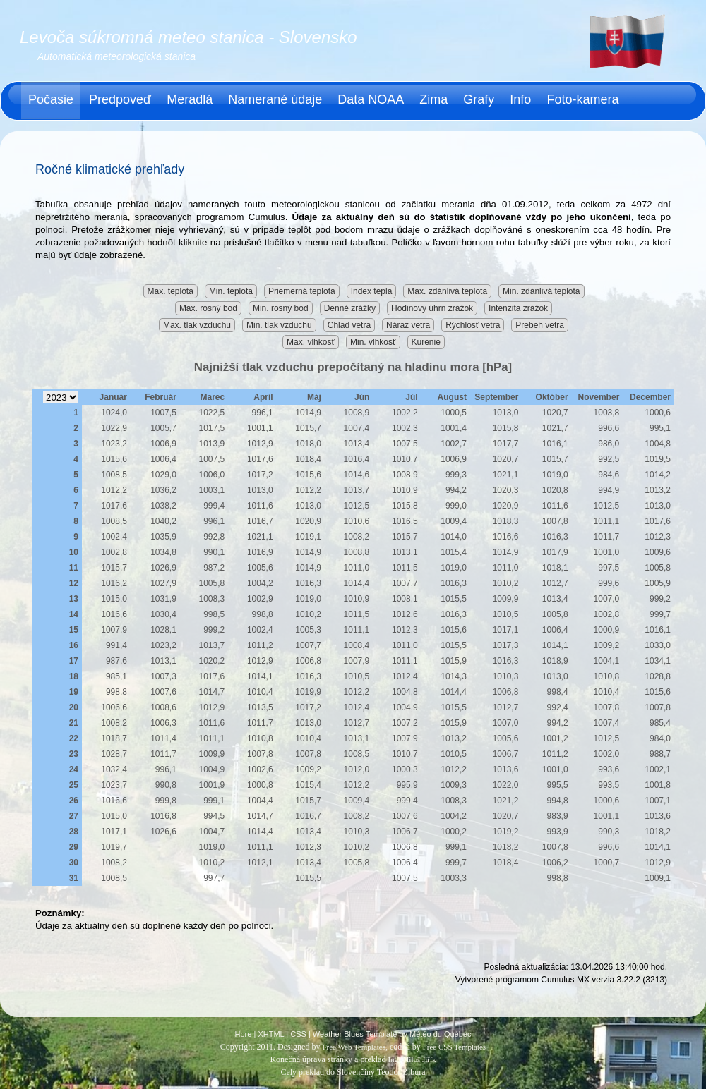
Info (520, 99)
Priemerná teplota (301, 291)
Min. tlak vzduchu (279, 325)
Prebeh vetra (539, 325)
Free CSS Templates (454, 1046)
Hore (243, 1034)
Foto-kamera (582, 99)
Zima (433, 99)
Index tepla (372, 291)
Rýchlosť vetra (472, 325)
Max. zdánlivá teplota (447, 291)
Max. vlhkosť (311, 342)
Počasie (50, 99)
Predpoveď (120, 99)
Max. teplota (170, 291)
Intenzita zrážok (518, 308)
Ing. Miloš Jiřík (412, 1059)
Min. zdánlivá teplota (541, 291)
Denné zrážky (350, 308)
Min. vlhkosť (373, 342)
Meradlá (190, 99)
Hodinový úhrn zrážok (432, 308)
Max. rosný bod (208, 308)
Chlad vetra (349, 325)
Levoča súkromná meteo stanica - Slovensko (188, 37)
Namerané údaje (275, 99)
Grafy (478, 99)
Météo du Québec (440, 1034)
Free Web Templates (353, 1046)
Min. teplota (231, 291)
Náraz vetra (408, 325)
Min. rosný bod (281, 308)
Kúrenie (426, 342)
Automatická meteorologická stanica (116, 56)
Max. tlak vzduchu (197, 325)
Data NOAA (370, 99)
